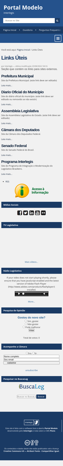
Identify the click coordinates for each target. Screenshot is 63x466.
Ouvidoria (28, 29)
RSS (7, 181)
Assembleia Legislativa (20, 111)
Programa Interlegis (17, 162)
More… (31, 301)
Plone (52, 430)
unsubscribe (31, 370)
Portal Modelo (51, 428)
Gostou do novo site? (31, 317)
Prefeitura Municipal (17, 76)
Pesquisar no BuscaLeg (15, 378)
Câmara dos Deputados (20, 130)
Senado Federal (14, 146)
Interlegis (27, 430)
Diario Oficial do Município (22, 92)
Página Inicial (9, 29)
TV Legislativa (10, 225)
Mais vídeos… (31, 261)
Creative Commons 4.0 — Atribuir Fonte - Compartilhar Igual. (31, 451)
